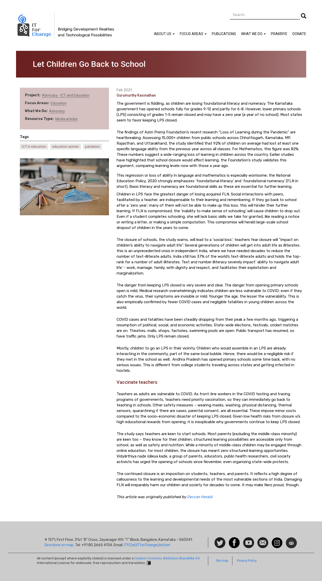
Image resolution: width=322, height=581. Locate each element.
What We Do (253, 34)
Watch (248, 540)
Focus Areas (193, 34)
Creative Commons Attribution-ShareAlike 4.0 (167, 558)
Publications (224, 34)
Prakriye (279, 34)
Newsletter (291, 540)
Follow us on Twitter (220, 543)
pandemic (92, 146)
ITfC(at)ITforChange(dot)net (147, 545)
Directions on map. (59, 545)
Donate (299, 34)
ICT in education (34, 146)
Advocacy (57, 111)
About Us (164, 34)
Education (59, 103)
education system (65, 146)
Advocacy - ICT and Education (66, 95)
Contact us (262, 542)
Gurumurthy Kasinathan (136, 95)
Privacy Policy (247, 560)
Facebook (234, 540)
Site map (222, 560)
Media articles (66, 119)
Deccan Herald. (200, 497)
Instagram (277, 540)
